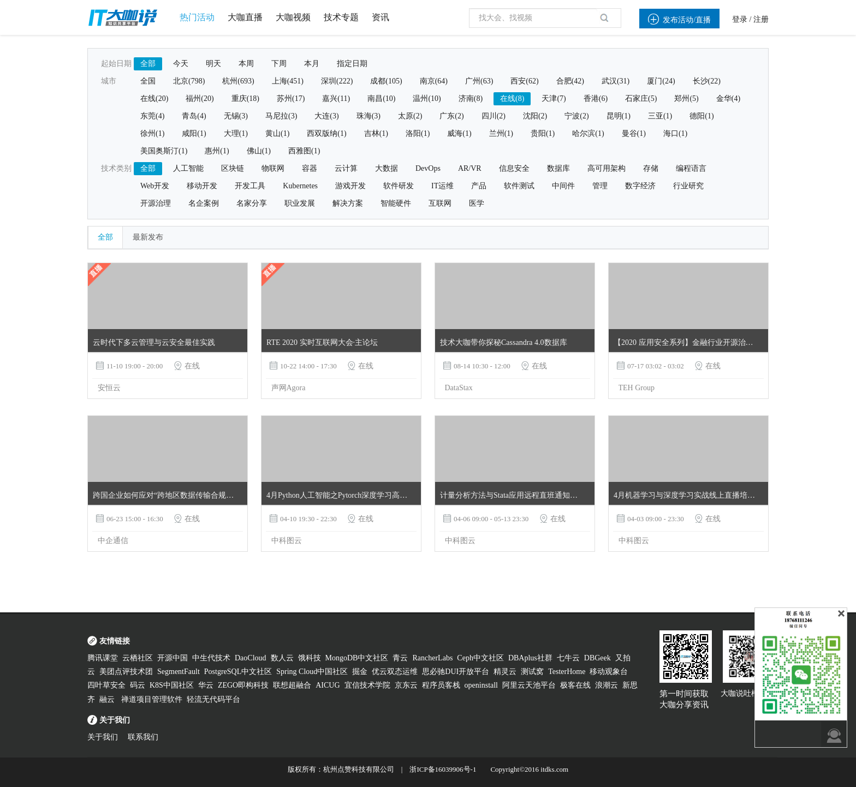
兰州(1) (501, 133)
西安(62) (524, 81)
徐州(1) (152, 133)
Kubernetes (300, 186)
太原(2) (410, 116)
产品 (478, 186)
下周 (279, 63)
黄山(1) (277, 133)
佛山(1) (259, 151)
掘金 (359, 671)
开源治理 (155, 203)
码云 (137, 685)
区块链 (232, 168)
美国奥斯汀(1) (163, 151)
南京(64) (434, 81)
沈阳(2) (535, 116)
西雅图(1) (304, 151)
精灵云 (505, 671)
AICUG (328, 685)
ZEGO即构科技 (243, 685)
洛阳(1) (418, 133)
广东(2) (451, 116)
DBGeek (597, 658)
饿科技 (309, 658)
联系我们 (143, 737)
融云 (108, 699)
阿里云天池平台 (529, 685)
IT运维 (442, 186)
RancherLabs (432, 658)
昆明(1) (619, 116)
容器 (309, 168)
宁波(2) (576, 116)
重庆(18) (245, 98)
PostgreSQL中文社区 (238, 671)
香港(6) (596, 98)
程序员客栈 (441, 685)
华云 (205, 685)
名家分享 (251, 203)
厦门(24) (661, 81)
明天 (213, 63)
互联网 (440, 203)
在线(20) (154, 98)
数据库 (558, 168)
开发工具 (250, 186)
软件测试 (519, 186)
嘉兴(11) (336, 98)
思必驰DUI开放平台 (455, 671)
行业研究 (688, 186)
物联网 (272, 168)
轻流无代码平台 (213, 699)
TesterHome (566, 671)
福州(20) (199, 98)
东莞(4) (152, 116)
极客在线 (575, 685)
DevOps (428, 168)
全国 (148, 81)
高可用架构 (606, 168)
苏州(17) (291, 98)
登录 (739, 19)
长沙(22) (707, 81)
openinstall (481, 685)
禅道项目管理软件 (151, 699)
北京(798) (189, 81)
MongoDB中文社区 (357, 658)
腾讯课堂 (102, 658)
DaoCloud (250, 658)
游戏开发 (350, 186)
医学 (476, 203)
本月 (311, 63)
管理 (600, 186)
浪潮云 (606, 685)
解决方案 (347, 203)
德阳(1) (701, 116)
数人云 (282, 658)
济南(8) (471, 98)
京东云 (406, 685)
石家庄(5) (641, 98)
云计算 (346, 168)
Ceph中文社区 (480, 658)
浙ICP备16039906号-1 (442, 769)
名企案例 (203, 203)
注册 (761, 19)
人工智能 (188, 168)
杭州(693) (238, 81)
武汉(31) (615, 81)
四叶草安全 (106, 685)
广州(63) (479, 81)
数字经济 (640, 186)
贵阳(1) (543, 133)
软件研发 (398, 186)
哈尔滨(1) (588, 133)
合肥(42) (570, 81)
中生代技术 (211, 658)
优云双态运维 (395, 671)
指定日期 (352, 63)
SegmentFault (178, 671)
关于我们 (102, 737)
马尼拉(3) (281, 116)
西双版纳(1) (326, 133)
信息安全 (514, 168)
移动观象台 (609, 671)
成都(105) (386, 81)
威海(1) (459, 133)
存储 (650, 168)
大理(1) (236, 133)
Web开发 (154, 186)
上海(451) (288, 81)
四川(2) (494, 116)
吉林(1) (376, 133)
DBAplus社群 (530, 658)
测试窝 (532, 671)
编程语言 (691, 168)
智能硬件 (396, 203)
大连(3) (326, 116)
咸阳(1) (194, 133)
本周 (246, 63)
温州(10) (427, 98)
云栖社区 (137, 658)
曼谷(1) (634, 133)
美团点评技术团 (126, 671)
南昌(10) (381, 98)
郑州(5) (686, 98)
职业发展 (299, 203)
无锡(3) (236, 116)
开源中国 (172, 658)
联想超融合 (292, 685)
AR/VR (470, 168)
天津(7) (554, 98)
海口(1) (675, 133)
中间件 (563, 186)
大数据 (386, 168)
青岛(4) (194, 116)
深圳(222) (337, 81)
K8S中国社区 (172, 685)
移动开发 (202, 186)
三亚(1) (660, 116)
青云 (400, 658)
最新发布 (148, 237)
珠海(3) (368, 116)
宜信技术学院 (367, 685)
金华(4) (728, 98)
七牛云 (568, 658)
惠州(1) (217, 151)
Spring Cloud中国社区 (312, 671)
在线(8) (512, 98)
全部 (148, 63)
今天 (180, 63)
